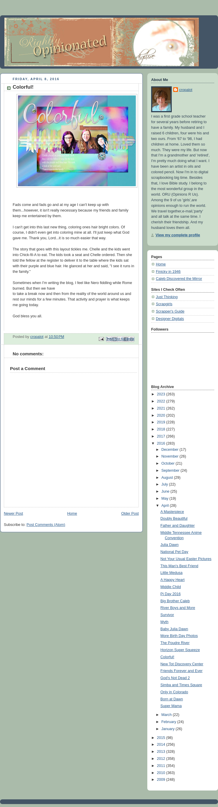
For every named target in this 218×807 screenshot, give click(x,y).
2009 (161, 780)
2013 (161, 752)
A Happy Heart (173, 580)
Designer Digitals (170, 319)
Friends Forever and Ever (182, 671)
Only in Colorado (174, 692)
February (169, 722)
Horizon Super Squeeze (180, 650)
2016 (161, 443)
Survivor (167, 615)
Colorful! (167, 657)
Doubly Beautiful (174, 518)
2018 (161, 429)
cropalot (185, 90)
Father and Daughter (178, 526)
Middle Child (171, 587)
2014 (161, 744)
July (165, 484)
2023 (161, 394)
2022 (161, 401)
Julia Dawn (170, 545)
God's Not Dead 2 (175, 678)
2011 (161, 766)
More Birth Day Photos (179, 636)
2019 (161, 422)
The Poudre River (175, 643)
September (171, 470)
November (170, 456)
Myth (165, 622)
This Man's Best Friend (180, 566)
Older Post (130, 513)
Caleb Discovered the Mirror (179, 279)
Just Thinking (167, 297)
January (168, 729)
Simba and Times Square (181, 685)
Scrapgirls (164, 304)
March (167, 715)
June (166, 491)
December (170, 450)
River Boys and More (178, 608)
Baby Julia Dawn (174, 629)
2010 (161, 773)
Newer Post (13, 513)
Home (72, 513)
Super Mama (171, 706)
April (165, 506)
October (168, 463)
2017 (161, 436)
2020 (161, 415)
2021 (161, 408)
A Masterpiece (172, 512)
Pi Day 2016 (171, 594)
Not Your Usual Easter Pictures (186, 559)
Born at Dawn (172, 699)
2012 (161, 759)
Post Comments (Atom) (46, 525)
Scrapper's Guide (170, 311)
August (167, 478)
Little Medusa (172, 573)
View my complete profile (178, 235)
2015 (161, 738)
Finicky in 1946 (168, 272)
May (165, 498)
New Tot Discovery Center (182, 664)
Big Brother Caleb (175, 601)
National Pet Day (175, 552)
